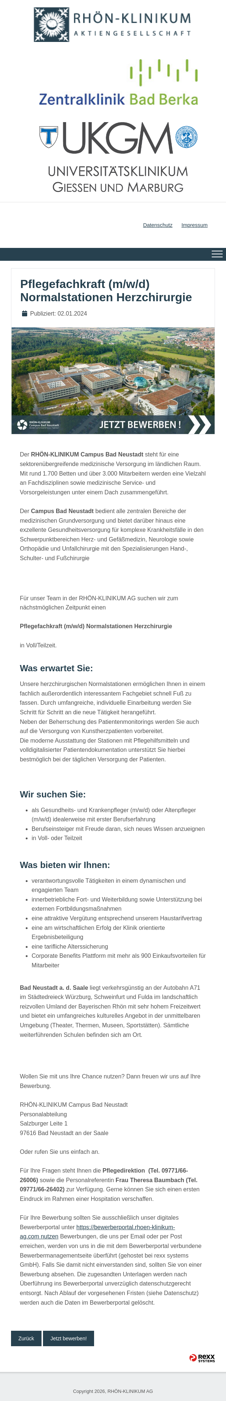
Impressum (195, 225)
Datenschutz (157, 225)
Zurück (26, 1338)
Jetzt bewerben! (68, 1338)
